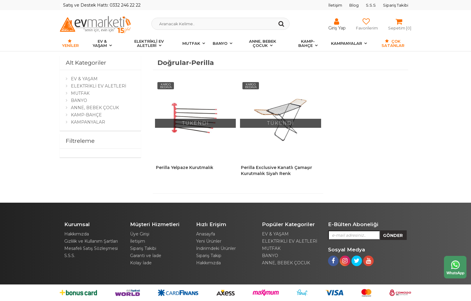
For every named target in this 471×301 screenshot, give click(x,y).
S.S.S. (69, 255)
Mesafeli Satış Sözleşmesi (91, 248)
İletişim (335, 5)
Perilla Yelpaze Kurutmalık (184, 167)
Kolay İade (141, 263)
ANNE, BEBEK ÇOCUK (262, 43)
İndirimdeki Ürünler (216, 248)
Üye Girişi (139, 234)
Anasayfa (205, 234)
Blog (354, 5)
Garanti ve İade (145, 255)
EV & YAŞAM (100, 43)
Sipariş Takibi (395, 5)
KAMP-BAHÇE (306, 43)
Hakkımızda (76, 234)
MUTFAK (191, 43)
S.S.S (371, 5)
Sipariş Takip (208, 255)
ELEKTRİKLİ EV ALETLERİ (149, 43)
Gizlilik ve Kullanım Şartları (91, 241)
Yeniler (70, 43)
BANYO (220, 43)
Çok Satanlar (392, 43)
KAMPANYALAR (346, 43)
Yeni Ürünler (208, 241)
